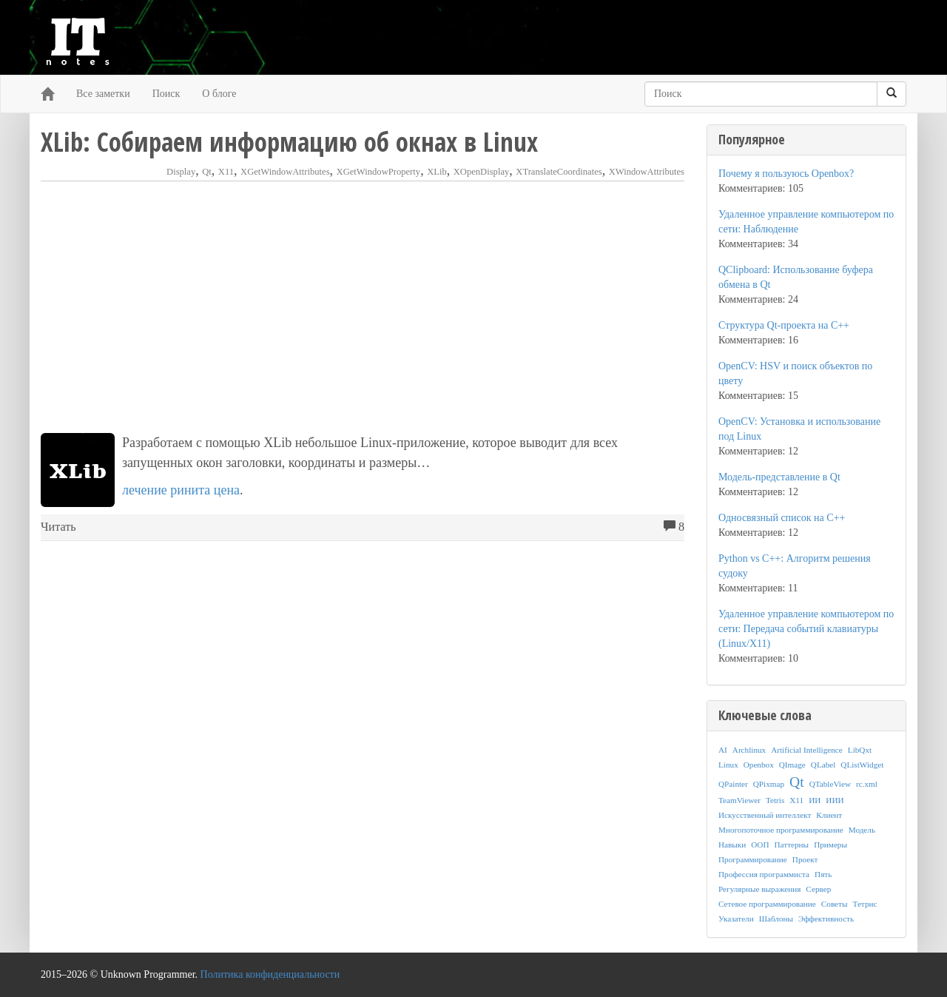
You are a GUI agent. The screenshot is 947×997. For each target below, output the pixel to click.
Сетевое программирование (767, 903)
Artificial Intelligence (807, 749)
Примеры (830, 844)
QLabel (823, 764)
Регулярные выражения (759, 888)
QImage (792, 764)
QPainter (733, 783)
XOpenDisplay (482, 172)
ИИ (814, 800)
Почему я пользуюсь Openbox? (786, 173)
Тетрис (864, 903)
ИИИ (834, 800)
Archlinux (749, 749)
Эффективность (826, 918)
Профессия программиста (763, 874)
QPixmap (768, 783)
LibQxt (860, 749)
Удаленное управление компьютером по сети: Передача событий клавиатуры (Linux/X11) (806, 628)
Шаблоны (776, 918)
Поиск (166, 93)
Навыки (732, 844)
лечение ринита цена (181, 490)
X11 (226, 172)
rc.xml (866, 783)
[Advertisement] (362, 307)
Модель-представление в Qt (779, 477)
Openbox (759, 764)
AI (722, 749)
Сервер (818, 888)
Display (180, 172)
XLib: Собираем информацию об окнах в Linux (289, 141)
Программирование (752, 859)
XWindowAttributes (646, 172)
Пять (823, 874)
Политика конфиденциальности (270, 974)
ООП (760, 844)
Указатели (736, 918)
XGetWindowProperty (379, 172)
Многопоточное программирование (780, 829)
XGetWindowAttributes (285, 172)
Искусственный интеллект (764, 814)
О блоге (219, 93)
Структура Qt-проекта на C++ (783, 325)
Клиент (829, 814)
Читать (58, 527)
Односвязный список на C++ (781, 517)
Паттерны (792, 844)
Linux (728, 764)
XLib (437, 172)
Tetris (775, 800)
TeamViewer (739, 800)
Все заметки (103, 93)
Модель (862, 829)
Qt (207, 172)
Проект (805, 859)
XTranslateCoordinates (558, 172)
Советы (834, 903)
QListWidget (861, 764)
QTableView (830, 783)
